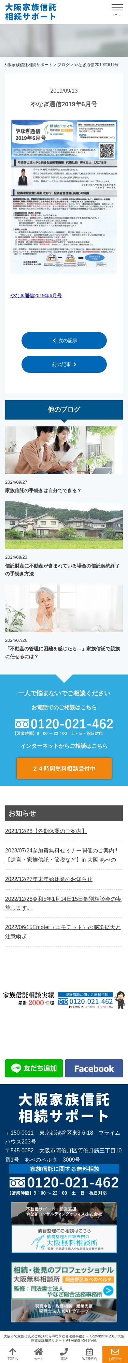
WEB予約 (89, 1354)
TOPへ (13, 1354)
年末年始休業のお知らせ (49, 879)
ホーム (38, 1354)
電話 (64, 1354)
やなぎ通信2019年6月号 (34, 12)
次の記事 (65, 340)
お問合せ (115, 1354)
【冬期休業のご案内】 (46, 831)
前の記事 (64, 364)
